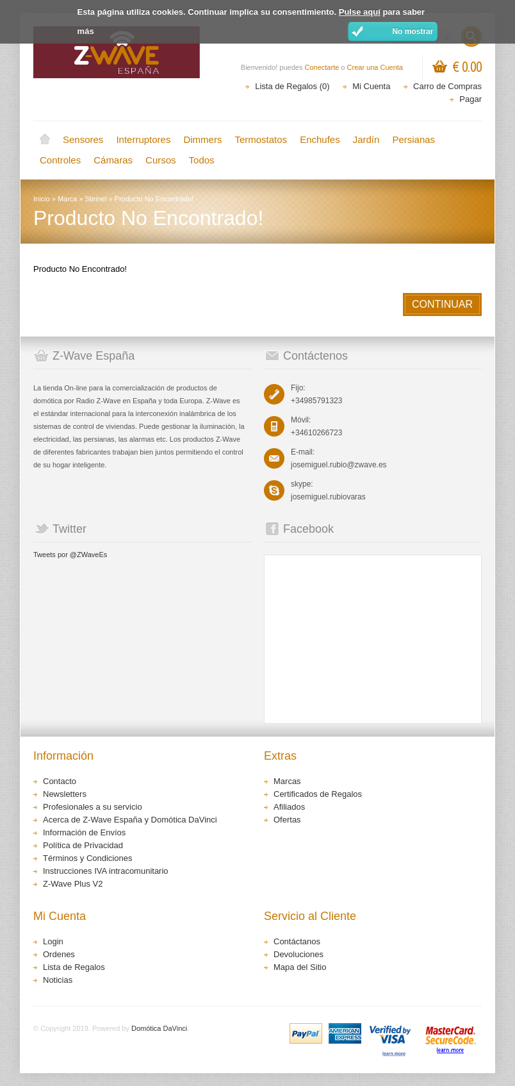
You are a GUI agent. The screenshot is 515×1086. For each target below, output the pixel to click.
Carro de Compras (447, 86)
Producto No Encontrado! (154, 199)
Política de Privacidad (83, 845)
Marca (68, 199)
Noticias (57, 980)
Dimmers (202, 139)
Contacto (59, 781)
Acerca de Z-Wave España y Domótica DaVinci (130, 819)
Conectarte (322, 67)
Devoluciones (298, 954)
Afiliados (289, 807)
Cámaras (113, 160)
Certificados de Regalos (318, 794)
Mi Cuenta (371, 86)
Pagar (470, 99)
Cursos (160, 160)
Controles (60, 160)
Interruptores (143, 139)
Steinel (96, 199)
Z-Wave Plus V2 (72, 884)
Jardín (366, 139)
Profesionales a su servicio (92, 807)
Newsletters (64, 794)
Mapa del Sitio (300, 967)
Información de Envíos (84, 832)
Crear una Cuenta (375, 67)
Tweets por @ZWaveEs (70, 554)
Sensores (83, 139)
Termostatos (260, 139)
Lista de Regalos (74, 967)
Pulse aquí (359, 12)
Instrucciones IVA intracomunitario (105, 871)
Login (53, 941)
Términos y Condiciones (87, 858)
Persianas (413, 139)
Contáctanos (297, 941)
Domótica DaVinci (159, 1028)
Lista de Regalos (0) (292, 86)
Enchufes (320, 139)
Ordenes (59, 954)
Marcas (287, 781)
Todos (202, 160)
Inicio (44, 139)
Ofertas (287, 819)
